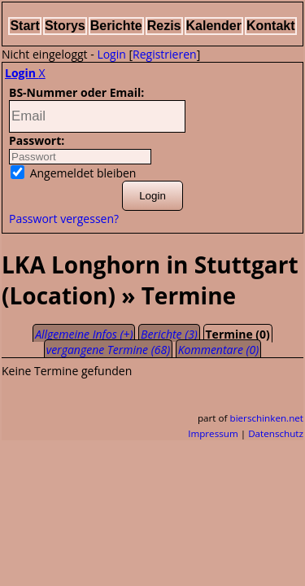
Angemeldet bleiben (73, 173)
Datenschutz (275, 433)
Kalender (214, 26)
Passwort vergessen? (64, 218)
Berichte (116, 26)
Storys (65, 26)
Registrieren (165, 54)
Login (111, 54)
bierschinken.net (267, 418)
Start (24, 26)
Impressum (213, 433)
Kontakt (270, 26)
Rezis (164, 26)
